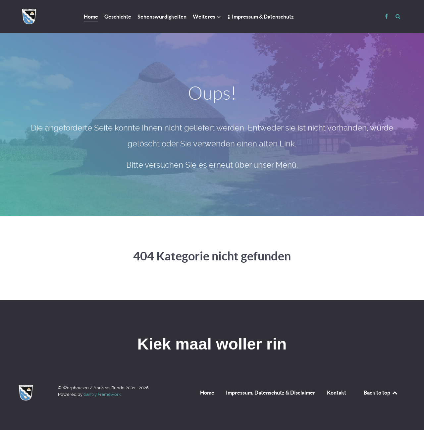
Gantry (102, 394)
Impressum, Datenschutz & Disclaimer (270, 393)
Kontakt (336, 393)
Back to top (381, 393)
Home (207, 393)
